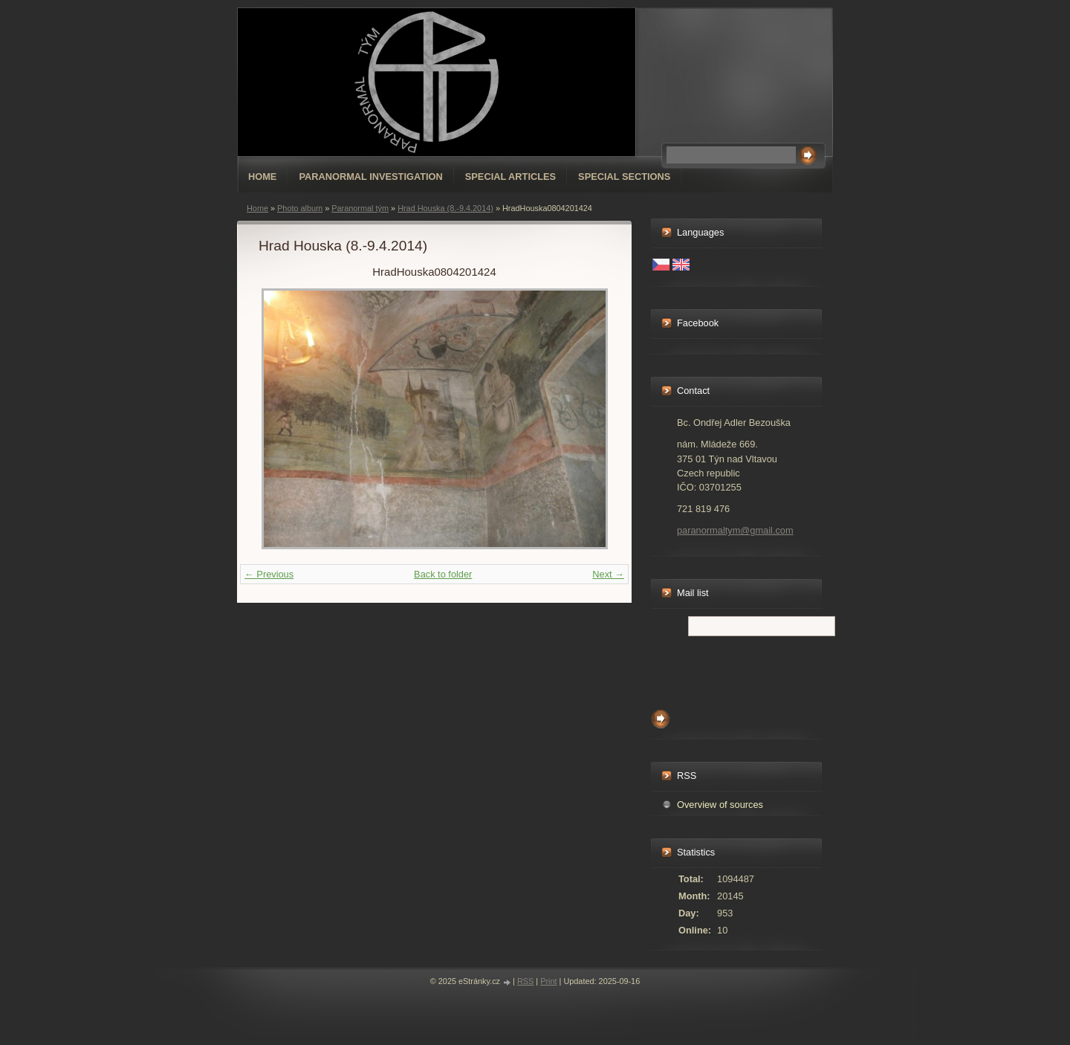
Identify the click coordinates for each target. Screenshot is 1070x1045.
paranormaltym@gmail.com (735, 530)
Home (262, 176)
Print (548, 981)
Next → (608, 574)
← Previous (269, 574)
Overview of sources (720, 804)
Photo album (299, 208)
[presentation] (764, 669)
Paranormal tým (360, 208)
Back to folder (443, 574)
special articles (510, 176)
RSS (525, 981)
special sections (624, 176)
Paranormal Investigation (370, 176)
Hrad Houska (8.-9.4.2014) (445, 208)
